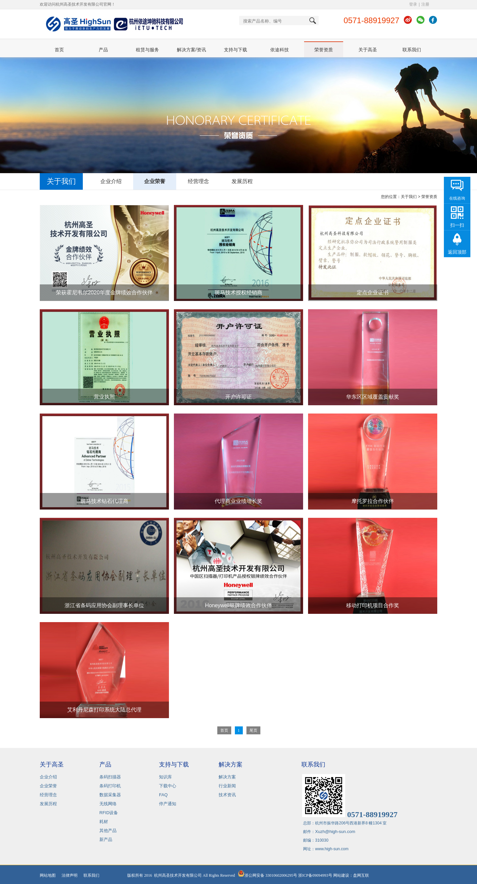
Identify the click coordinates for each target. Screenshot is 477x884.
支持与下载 (235, 49)
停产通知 (167, 803)
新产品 (105, 839)
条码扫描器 (110, 776)
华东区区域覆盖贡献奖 (372, 397)
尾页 (253, 730)
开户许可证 (238, 397)
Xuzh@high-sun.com (335, 831)
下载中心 (167, 785)
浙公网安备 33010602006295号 (267, 875)
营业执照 (104, 397)
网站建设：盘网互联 (352, 875)
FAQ (163, 794)
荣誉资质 (323, 49)
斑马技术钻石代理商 (104, 501)
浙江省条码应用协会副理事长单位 (104, 605)
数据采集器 (110, 794)
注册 (425, 4)
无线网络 (108, 803)
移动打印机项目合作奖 (372, 605)
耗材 (103, 821)
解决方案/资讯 (191, 49)
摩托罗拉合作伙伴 (372, 501)
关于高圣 (367, 49)
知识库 (165, 776)
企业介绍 (111, 181)
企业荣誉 (154, 181)
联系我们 (411, 49)
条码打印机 (110, 785)
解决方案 (227, 776)
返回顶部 (457, 252)
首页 (59, 49)
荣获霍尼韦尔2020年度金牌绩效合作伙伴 (104, 292)
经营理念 (198, 181)
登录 (413, 4)
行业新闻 (227, 785)
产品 (103, 49)
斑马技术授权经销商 (238, 292)
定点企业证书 (373, 292)
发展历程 (242, 181)
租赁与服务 (147, 49)
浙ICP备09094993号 (315, 875)
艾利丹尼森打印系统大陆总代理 (104, 709)
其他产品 (108, 830)
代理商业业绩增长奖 (238, 501)
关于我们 (409, 196)
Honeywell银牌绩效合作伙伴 (238, 605)
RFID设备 (108, 812)
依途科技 (279, 49)
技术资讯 (227, 794)
